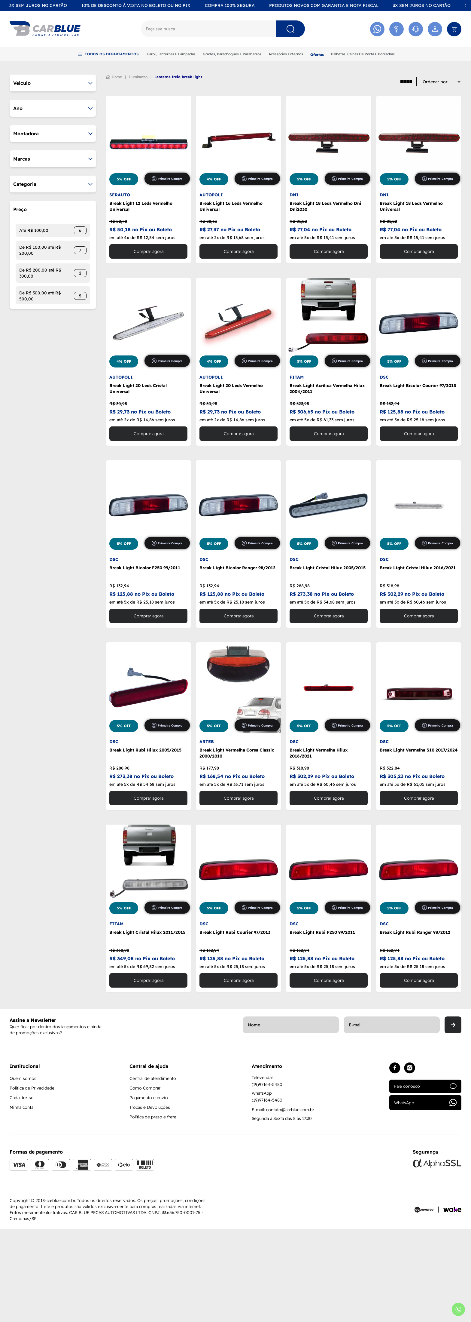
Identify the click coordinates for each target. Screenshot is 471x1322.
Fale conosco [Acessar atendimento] (425, 1179)
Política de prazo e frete (152, 1210)
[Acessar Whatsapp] (377, 29)
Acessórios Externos (286, 54)
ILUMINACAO (138, 170)
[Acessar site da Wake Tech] (452, 1302)
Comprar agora (148, 344)
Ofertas (317, 54)
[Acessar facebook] (394, 1161)
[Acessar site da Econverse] (427, 1303)
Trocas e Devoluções (149, 1200)
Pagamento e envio (148, 1191)
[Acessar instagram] (409, 1161)
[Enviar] (453, 1118)
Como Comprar (144, 1181)
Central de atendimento (152, 1171)
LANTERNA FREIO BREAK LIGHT (178, 170)
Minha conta (21, 1200)
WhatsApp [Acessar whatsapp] (425, 1196)
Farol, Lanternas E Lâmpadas (171, 54)
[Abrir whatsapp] (458, 1309)
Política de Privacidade (32, 1181)
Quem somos (23, 1171)
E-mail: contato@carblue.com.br (283, 1203)
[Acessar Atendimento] (396, 29)
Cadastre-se (21, 1191)
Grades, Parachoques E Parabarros (232, 54)
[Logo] (45, 28)
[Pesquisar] (290, 28)
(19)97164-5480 (267, 1177)
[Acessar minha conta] (435, 29)
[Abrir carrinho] (454, 29)
